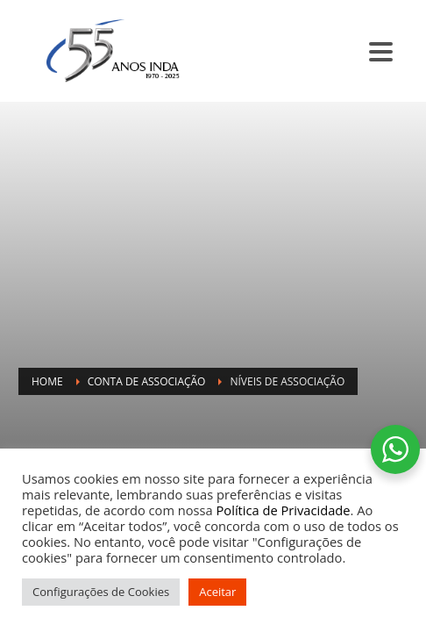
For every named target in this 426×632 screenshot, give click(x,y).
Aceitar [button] (217, 592)
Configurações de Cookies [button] (100, 592)
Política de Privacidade (284, 510)
